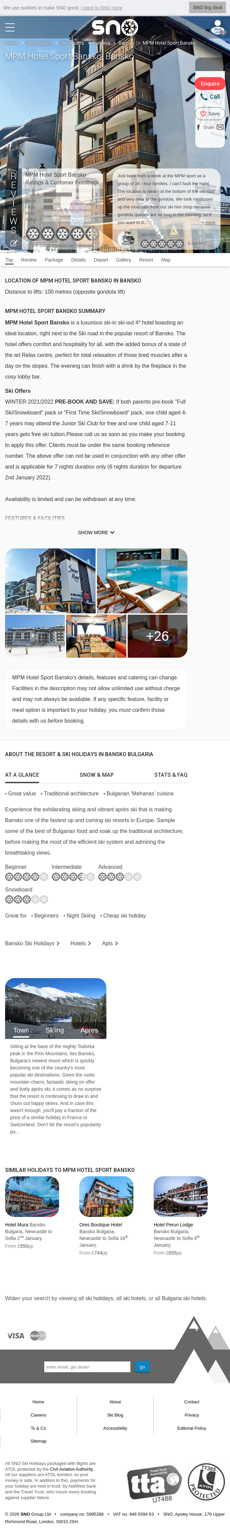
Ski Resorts (72, 42)
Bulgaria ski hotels (184, 1298)
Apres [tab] (89, 1030)
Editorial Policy (191, 1427)
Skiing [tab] (55, 1030)
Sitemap (38, 1440)
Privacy (192, 1414)
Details (78, 259)
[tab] (22, 773)
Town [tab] (21, 1030)
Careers (38, 1414)
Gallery (123, 259)
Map (165, 259)
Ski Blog (115, 1414)
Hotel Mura (16, 1224)
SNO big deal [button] (207, 7)
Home (11, 42)
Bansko (126, 42)
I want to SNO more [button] (101, 7)
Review (29, 259)
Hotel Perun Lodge (173, 1224)
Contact (192, 1401)
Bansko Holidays (29, 943)
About (115, 1401)
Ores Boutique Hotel (100, 1224)
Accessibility (115, 1427)
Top (9, 259)
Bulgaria (101, 42)
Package (54, 259)
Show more (93, 532)
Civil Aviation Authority (71, 1468)
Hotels (78, 943)
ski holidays (99, 1298)
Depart (101, 259)
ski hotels (134, 1298)
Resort (146, 259)
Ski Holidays (39, 42)
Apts (107, 943)
